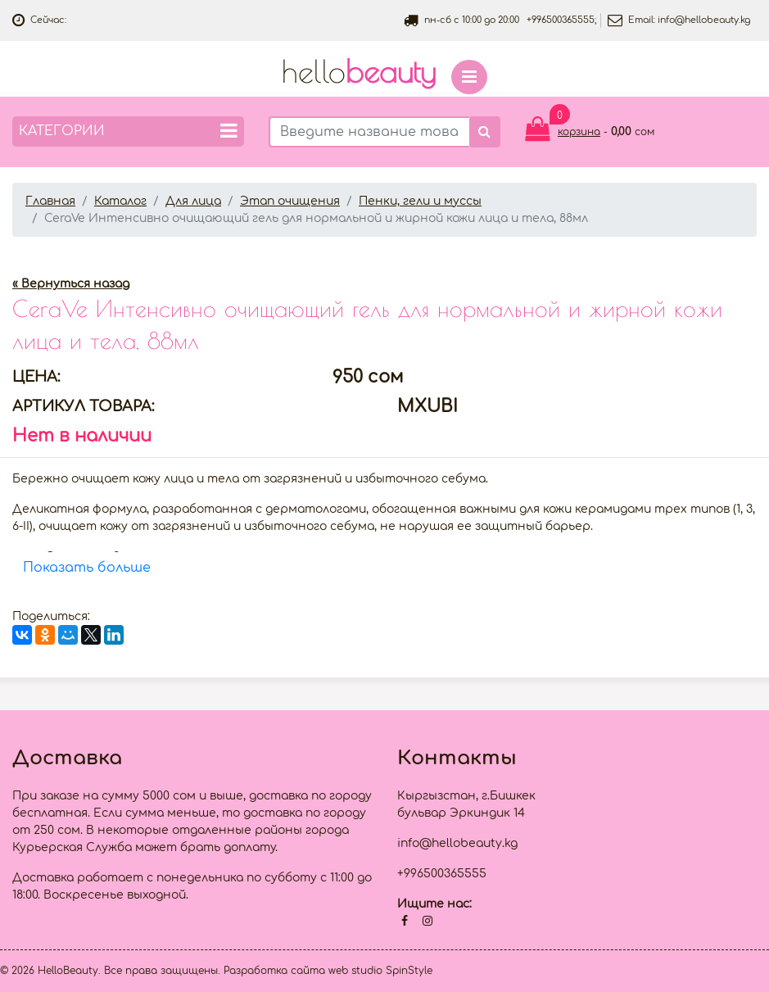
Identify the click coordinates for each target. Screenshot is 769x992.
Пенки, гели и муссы (420, 201)
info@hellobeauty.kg (704, 20)
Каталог (120, 201)
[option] (384, 250)
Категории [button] (128, 130)
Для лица (193, 201)
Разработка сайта (274, 970)
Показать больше (87, 567)
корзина (579, 132)
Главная (50, 201)
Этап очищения (290, 201)
